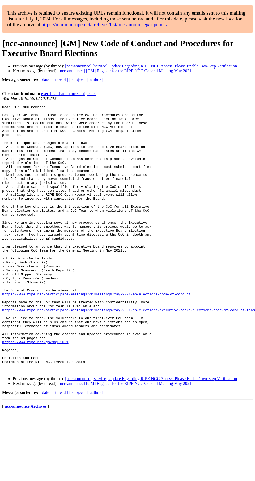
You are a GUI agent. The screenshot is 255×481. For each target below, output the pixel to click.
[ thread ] (60, 80)
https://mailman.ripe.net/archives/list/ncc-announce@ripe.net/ (104, 24)
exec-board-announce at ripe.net (68, 93)
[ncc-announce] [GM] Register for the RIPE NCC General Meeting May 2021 (124, 71)
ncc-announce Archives (25, 459)
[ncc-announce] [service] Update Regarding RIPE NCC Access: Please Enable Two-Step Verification (151, 66)
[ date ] (46, 80)
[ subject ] (77, 80)
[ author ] (95, 80)
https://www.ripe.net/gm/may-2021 (35, 389)
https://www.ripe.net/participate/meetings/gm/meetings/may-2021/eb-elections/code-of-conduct (96, 332)
